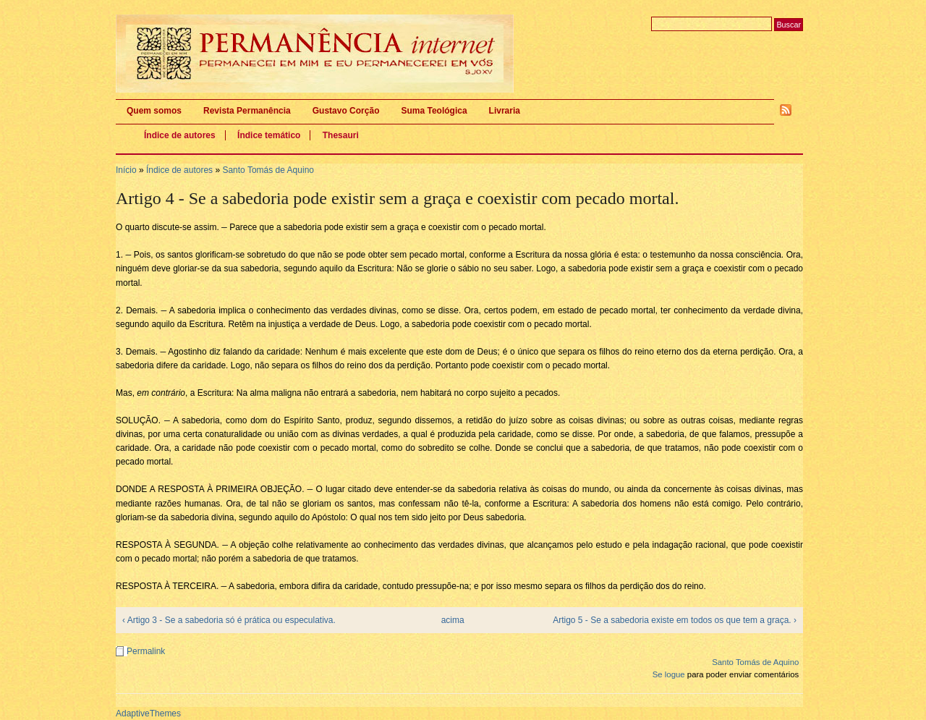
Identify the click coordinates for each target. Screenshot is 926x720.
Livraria (504, 111)
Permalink (146, 651)
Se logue (669, 674)
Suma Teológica (434, 111)
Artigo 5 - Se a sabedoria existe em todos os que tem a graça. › (675, 620)
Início (126, 170)
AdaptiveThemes (148, 713)
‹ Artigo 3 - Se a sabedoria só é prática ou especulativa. (229, 620)
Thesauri (341, 135)
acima (452, 620)
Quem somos (154, 111)
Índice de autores (180, 135)
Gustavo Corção (346, 111)
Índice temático (268, 135)
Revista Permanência (247, 111)
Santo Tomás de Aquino (268, 170)
